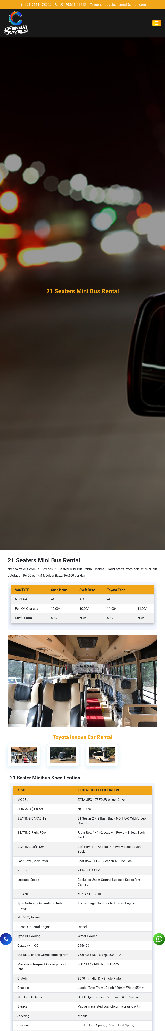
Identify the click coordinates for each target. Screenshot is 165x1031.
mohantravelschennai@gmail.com (117, 4)
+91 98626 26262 (70, 4)
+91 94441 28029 (36, 4)
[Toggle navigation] (156, 23)
